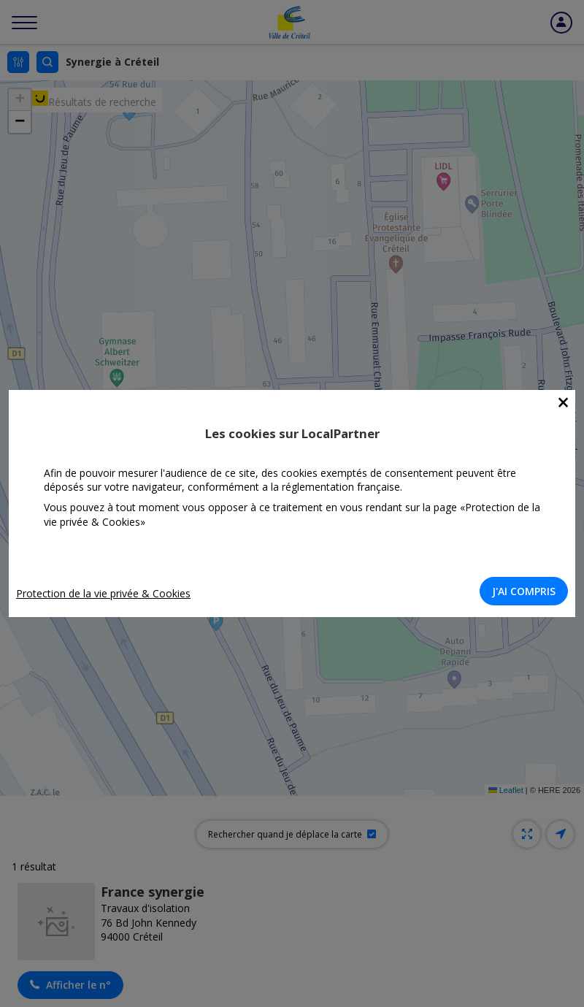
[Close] (563, 403)
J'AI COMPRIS (524, 591)
